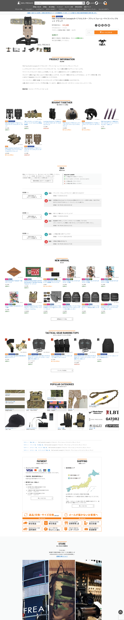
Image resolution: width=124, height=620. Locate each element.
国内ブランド (87, 7)
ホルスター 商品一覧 (42, 447)
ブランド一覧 (33, 445)
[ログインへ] (99, 3)
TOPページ (26, 442)
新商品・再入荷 (37, 7)
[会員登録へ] (90, 3)
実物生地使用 (78, 7)
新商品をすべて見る (62, 319)
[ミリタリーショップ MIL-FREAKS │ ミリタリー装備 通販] (25, 3)
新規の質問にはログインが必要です (42, 181)
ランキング (60, 7)
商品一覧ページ (33, 442)
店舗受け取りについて (62, 556)
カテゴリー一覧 (33, 447)
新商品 (45, 7)
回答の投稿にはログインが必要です (32, 196)
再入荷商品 (52, 7)
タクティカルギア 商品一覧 (44, 450)
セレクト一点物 (69, 7)
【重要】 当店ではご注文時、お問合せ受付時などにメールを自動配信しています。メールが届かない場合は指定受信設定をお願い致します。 (62, 13)
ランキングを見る (61, 370)
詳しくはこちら (42, 498)
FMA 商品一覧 (40, 445)
